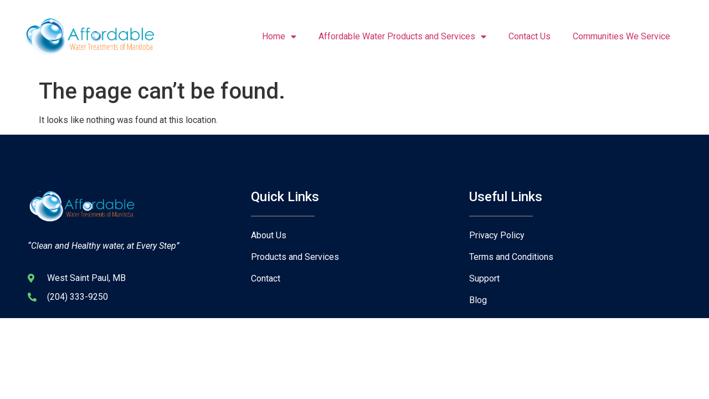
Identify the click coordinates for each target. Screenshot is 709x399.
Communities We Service (621, 36)
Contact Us (529, 36)
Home (279, 37)
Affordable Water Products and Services (402, 37)
